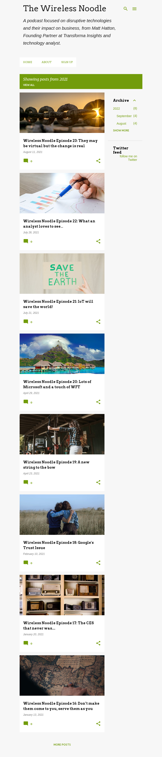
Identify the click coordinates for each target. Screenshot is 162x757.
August (121, 123)
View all (29, 85)
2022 (116, 108)
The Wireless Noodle (64, 8)
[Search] (125, 9)
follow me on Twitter (128, 158)
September (124, 116)
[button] (98, 161)
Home (27, 62)
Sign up (67, 62)
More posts (62, 744)
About (47, 62)
